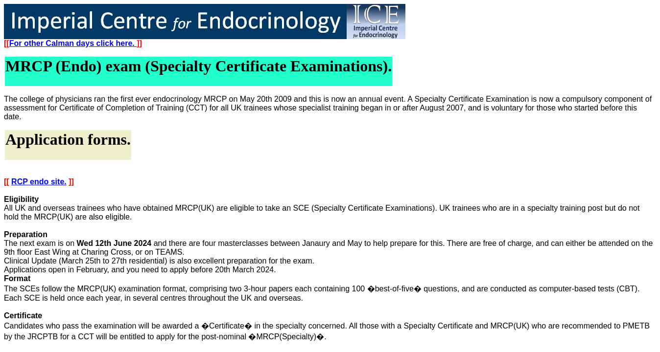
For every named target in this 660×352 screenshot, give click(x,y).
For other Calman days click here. (73, 43)
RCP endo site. (39, 181)
